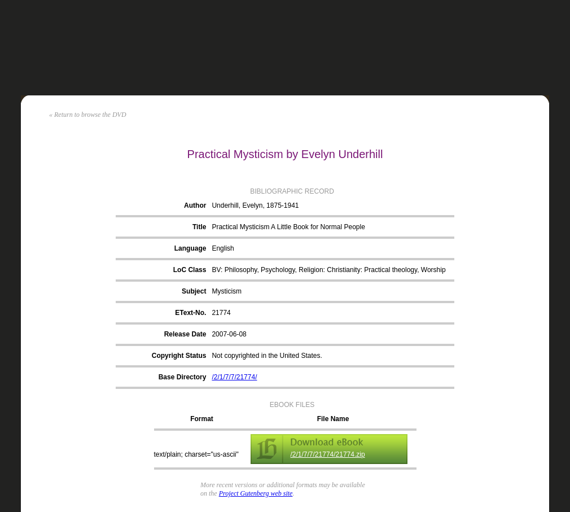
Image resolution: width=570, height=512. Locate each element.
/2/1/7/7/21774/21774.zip (328, 454)
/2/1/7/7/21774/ (234, 377)
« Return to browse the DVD (87, 115)
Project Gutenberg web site (256, 493)
